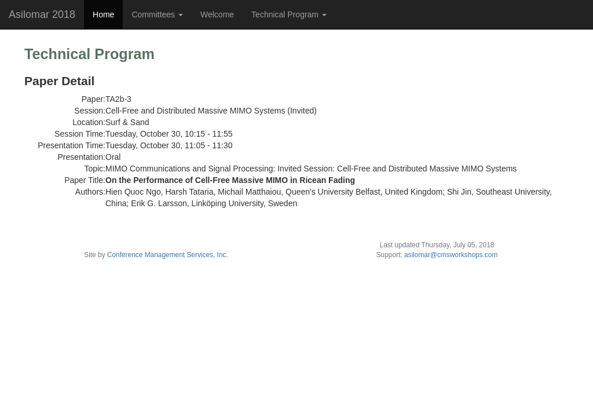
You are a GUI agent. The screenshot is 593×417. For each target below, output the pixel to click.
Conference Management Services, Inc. (167, 255)
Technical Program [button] (289, 14)
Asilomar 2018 (42, 14)
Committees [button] (157, 14)
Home (103, 14)
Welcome (217, 14)
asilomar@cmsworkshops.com (450, 255)
